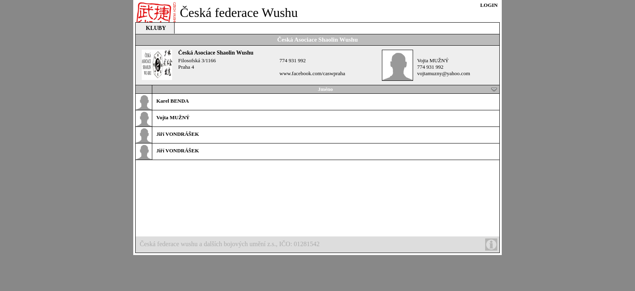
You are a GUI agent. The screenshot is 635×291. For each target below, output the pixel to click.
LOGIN (489, 5)
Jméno (407, 89)
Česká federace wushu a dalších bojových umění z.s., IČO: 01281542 (318, 244)
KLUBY (156, 28)
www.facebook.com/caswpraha (312, 73)
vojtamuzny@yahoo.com (443, 73)
